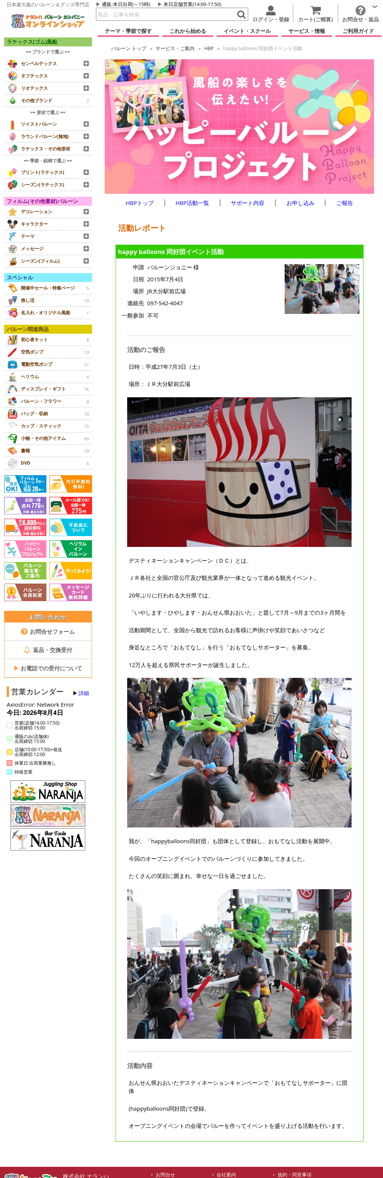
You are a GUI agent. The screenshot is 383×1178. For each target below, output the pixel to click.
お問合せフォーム (48, 631)
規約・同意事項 (295, 1174)
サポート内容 (247, 202)
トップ (128, 48)
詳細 (84, 693)
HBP (209, 48)
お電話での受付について (47, 668)
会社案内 (226, 1174)
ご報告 (344, 202)
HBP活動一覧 (192, 202)
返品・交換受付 (48, 650)
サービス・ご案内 (175, 48)
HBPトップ (140, 202)
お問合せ (165, 1174)
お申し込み (301, 202)
